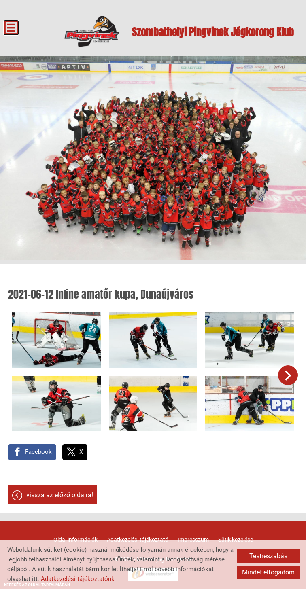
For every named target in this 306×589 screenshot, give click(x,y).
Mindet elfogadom (268, 572)
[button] (288, 375)
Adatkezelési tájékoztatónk (78, 579)
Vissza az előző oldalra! (59, 495)
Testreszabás (268, 556)
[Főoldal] (92, 31)
